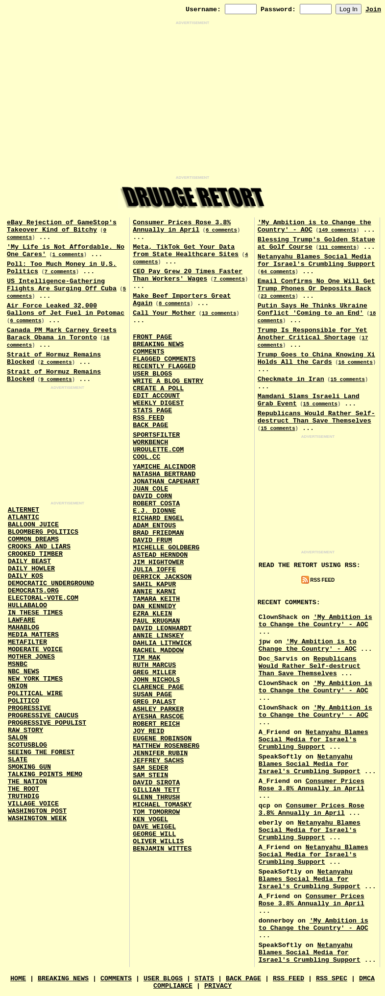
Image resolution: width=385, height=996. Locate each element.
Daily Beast (29, 561)
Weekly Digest (158, 403)
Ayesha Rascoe (158, 716)
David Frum (152, 540)
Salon (17, 737)
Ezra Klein (152, 613)
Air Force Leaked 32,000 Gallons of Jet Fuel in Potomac (65, 309)
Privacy (218, 986)
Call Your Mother (164, 313)
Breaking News (158, 344)
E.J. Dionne (154, 511)
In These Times (35, 613)
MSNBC (17, 664)
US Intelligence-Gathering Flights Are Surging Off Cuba (62, 285)
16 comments (355, 362)
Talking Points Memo (45, 774)
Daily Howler (31, 568)
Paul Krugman (156, 621)
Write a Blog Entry (168, 381)
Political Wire (35, 693)
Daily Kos (25, 576)
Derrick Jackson (162, 577)
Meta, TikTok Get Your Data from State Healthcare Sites (186, 250)
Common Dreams (33, 539)
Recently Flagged (164, 366)
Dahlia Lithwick (162, 643)
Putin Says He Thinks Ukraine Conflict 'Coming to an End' (312, 309)
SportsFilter (156, 435)
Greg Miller (154, 672)
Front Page (152, 337)
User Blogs (152, 374)
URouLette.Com (158, 449)
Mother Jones (31, 657)
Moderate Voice (35, 649)
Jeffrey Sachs (158, 760)
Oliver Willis (158, 841)
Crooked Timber (35, 554)
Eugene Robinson (162, 738)
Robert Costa (156, 503)
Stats (204, 978)
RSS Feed (148, 418)
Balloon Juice (33, 524)
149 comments (338, 230)
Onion (17, 686)
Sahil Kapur (154, 584)
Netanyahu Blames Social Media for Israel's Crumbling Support (316, 260)
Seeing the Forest (41, 752)
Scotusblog (27, 745)
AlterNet (23, 510)
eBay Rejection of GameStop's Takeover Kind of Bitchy (62, 226)
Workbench (150, 442)
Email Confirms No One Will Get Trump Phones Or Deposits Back (316, 285)
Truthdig (23, 796)
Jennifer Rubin (160, 753)
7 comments (60, 272)
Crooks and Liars (39, 546)
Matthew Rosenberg (166, 746)
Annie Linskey (158, 636)
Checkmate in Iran (291, 379)
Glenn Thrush (156, 797)
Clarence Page (158, 687)
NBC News (23, 671)
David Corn (152, 496)
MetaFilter (27, 642)
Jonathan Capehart (166, 481)
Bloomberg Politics (43, 532)
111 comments (338, 247)
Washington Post (37, 811)
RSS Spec (331, 978)
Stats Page (152, 410)
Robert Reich (156, 724)
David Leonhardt (162, 628)
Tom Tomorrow (156, 812)
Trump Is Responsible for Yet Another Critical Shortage (312, 334)
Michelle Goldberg (166, 547)
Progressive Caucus (43, 715)
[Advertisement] (192, 100)
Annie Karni (154, 591)
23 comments (278, 296)
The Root (23, 789)
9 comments (56, 379)
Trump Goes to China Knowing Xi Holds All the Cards (316, 358)
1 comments (68, 255)
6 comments (25, 321)
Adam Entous (154, 525)
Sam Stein (150, 775)
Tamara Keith (156, 599)
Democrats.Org (33, 590)
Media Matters (33, 635)
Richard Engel (158, 518)
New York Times (35, 679)
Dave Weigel (154, 826)
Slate (17, 759)
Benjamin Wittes (162, 849)
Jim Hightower (158, 562)
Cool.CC (146, 457)
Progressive (29, 708)
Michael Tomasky (162, 804)
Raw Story (25, 730)
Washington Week (37, 818)
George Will (154, 834)
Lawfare (21, 620)
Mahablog (23, 627)
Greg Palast (154, 702)
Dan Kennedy (154, 606)
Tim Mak (146, 658)
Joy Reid (148, 731)
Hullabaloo (27, 605)
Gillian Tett (156, 790)
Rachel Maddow (158, 650)
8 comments (174, 304)
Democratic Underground (51, 583)
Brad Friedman (158, 533)
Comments (148, 352)
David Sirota (156, 782)
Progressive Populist (47, 723)
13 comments (219, 313)
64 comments (278, 272)
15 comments (348, 379)
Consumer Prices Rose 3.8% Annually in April (182, 226)
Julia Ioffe (154, 569)
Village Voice (33, 803)
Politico (23, 701)
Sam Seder (150, 768)
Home (18, 978)
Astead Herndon (160, 555)
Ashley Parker (158, 709)
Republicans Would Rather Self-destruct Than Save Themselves (316, 417)
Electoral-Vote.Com (43, 598)
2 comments (56, 362)
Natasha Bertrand (164, 474)
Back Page (150, 425)
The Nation (27, 781)
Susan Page (152, 694)
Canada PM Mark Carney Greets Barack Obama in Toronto (62, 334)
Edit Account (156, 396)
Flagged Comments (164, 359)
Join (373, 9)
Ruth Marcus (154, 665)
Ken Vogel (150, 819)
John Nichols (156, 680)
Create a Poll (158, 388)
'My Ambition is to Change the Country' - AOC (315, 621)
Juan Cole (150, 489)
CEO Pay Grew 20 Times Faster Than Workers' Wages (187, 275)
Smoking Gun (29, 767)
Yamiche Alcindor (164, 467)
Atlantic (23, 517)
